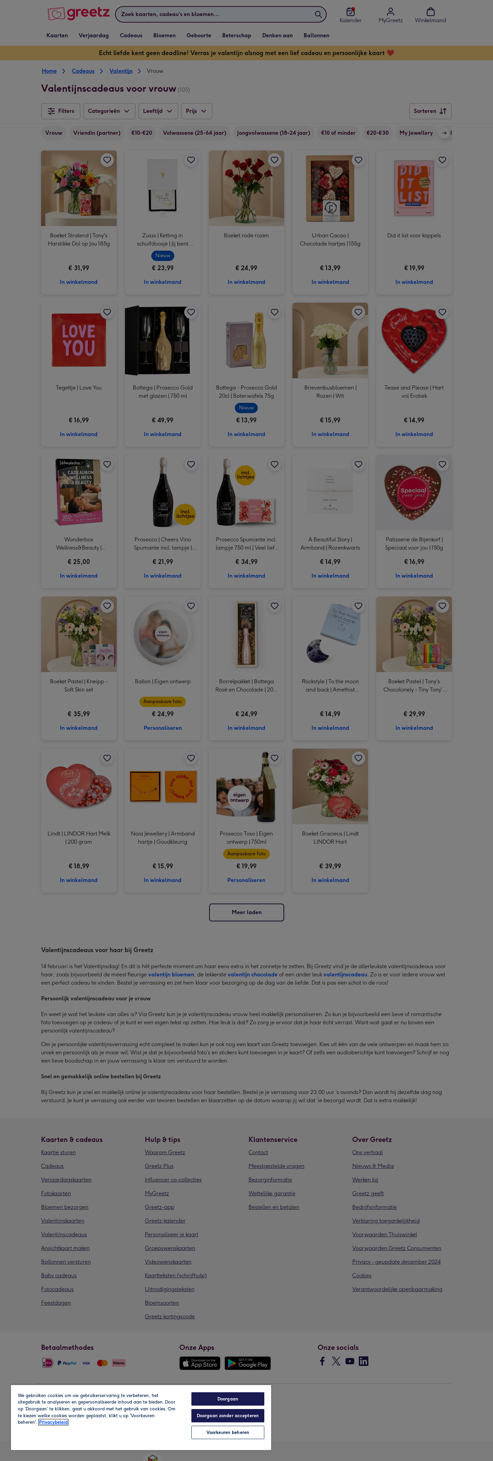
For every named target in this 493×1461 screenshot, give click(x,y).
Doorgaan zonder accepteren (228, 1415)
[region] (141, 1417)
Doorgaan (227, 1398)
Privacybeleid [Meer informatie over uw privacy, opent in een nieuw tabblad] (53, 1422)
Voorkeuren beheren (227, 1432)
